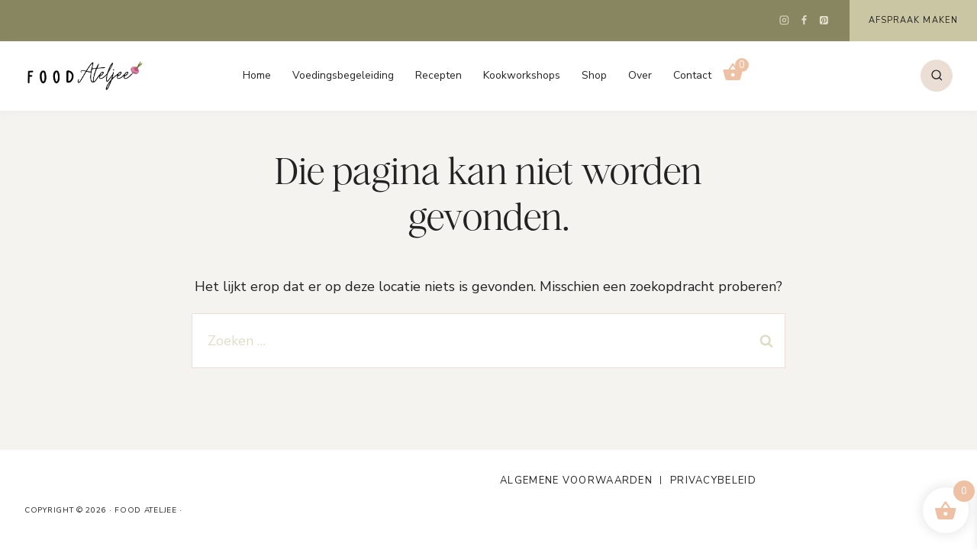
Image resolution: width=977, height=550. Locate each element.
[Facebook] (804, 21)
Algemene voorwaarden (576, 480)
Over (640, 75)
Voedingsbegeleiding (343, 75)
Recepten (438, 75)
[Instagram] (785, 21)
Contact (692, 75)
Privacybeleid (713, 480)
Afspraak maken (913, 20)
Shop (594, 75)
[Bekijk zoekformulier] (937, 76)
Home (257, 75)
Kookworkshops (521, 75)
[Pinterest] (824, 21)
